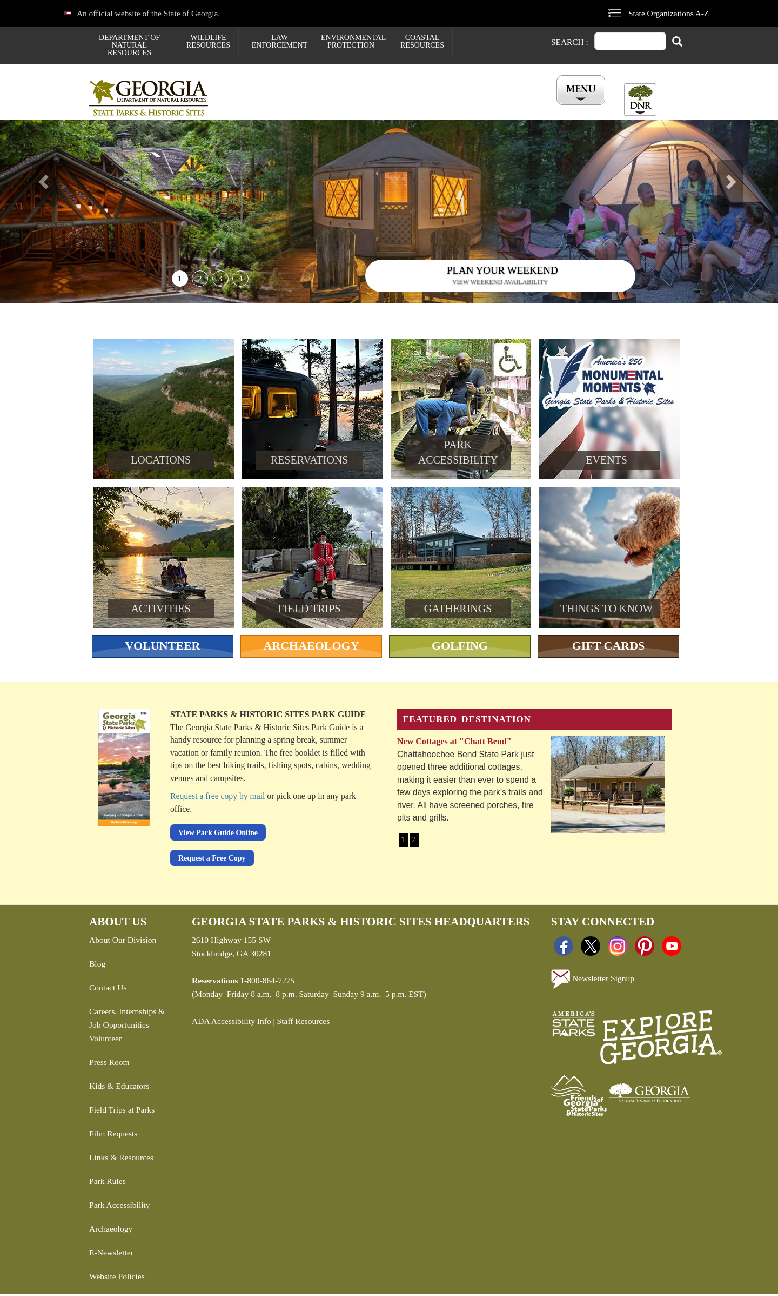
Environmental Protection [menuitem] (351, 41)
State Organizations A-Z (668, 13)
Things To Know (606, 611)
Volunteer (162, 647)
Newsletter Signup (592, 981)
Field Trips (309, 611)
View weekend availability (500, 284)
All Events (518, 108)
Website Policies (117, 1278)
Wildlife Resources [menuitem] (208, 41)
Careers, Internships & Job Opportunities (127, 1020)
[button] (58, 213)
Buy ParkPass (450, 108)
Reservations (325, 108)
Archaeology (311, 647)
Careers (387, 108)
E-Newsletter (111, 1254)
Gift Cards (608, 647)
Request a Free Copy (212, 860)
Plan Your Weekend (502, 272)
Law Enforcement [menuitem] (279, 41)
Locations (161, 462)
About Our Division (122, 942)
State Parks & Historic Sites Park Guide (268, 716)
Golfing (460, 647)
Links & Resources (121, 1159)
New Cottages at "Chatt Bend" (454, 743)
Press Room (109, 1064)
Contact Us (107, 989)
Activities (161, 611)
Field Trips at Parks (122, 1111)
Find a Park (256, 108)
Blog (97, 965)
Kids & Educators (119, 1088)
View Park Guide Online (218, 835)
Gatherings (458, 611)
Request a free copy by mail (217, 798)
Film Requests (113, 1135)
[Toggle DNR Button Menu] (640, 99)
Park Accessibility (119, 1207)
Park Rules (107, 1183)
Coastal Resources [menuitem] (422, 41)
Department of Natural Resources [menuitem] (129, 45)
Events (606, 462)
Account (577, 108)
